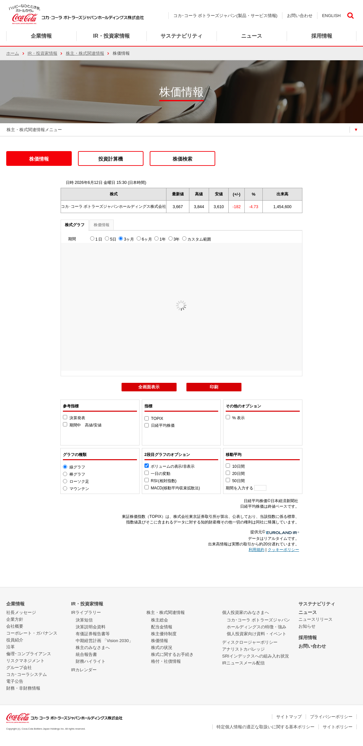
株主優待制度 (164, 633)
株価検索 (182, 159)
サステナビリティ (316, 603)
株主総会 (159, 620)
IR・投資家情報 (42, 53)
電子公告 (14, 681)
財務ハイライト (90, 661)
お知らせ (306, 626)
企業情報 (41, 36)
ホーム (12, 53)
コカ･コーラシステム (26, 674)
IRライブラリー (86, 612)
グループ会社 (19, 667)
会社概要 (14, 626)
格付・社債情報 (166, 661)
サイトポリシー (338, 726)
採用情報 (307, 637)
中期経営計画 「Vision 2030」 (104, 640)
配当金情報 (161, 626)
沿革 (10, 646)
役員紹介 (14, 640)
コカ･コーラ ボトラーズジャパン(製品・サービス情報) (225, 15)
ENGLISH (331, 15)
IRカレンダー (84, 669)
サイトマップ (289, 716)
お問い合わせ (300, 15)
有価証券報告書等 (93, 633)
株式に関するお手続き (172, 654)
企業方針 (14, 619)
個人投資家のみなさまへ (245, 612)
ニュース (251, 36)
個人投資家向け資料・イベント (256, 633)
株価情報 (39, 159)
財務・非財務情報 (23, 688)
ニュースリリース (315, 619)
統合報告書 (86, 654)
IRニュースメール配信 (243, 662)
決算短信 (84, 620)
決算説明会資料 (90, 626)
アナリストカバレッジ (243, 649)
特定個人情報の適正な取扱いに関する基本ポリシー (266, 726)
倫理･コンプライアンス (28, 653)
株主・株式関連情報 (85, 53)
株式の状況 (161, 647)
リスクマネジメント (25, 660)
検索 (350, 15)
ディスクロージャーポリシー (249, 642)
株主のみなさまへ (93, 647)
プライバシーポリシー (331, 716)
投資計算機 (110, 159)
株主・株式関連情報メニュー (34, 129)
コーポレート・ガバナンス (31, 633)
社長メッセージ (21, 612)
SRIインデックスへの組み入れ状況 (255, 656)
